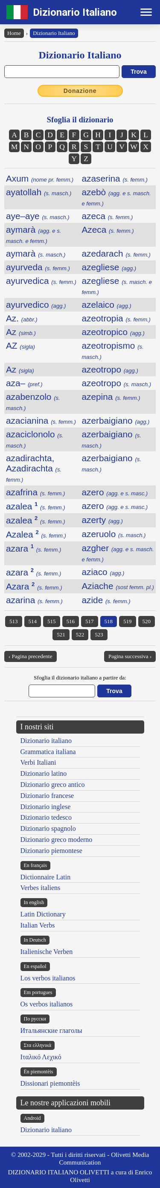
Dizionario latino (43, 773)
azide (106, 600)
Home (14, 33)
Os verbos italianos (46, 1004)
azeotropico (113, 332)
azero (115, 492)
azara (33, 548)
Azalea (36, 534)
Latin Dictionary (43, 914)
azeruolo (114, 534)
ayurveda (38, 267)
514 (33, 621)
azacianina (41, 420)
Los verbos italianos (48, 978)
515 (51, 621)
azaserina (115, 178)
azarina (34, 600)
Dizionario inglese (45, 806)
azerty (102, 520)
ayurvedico (36, 304)
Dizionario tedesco (46, 817)
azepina (111, 397)
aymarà (33, 234)
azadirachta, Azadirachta (33, 468)
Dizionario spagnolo (48, 828)
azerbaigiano (116, 420)
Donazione (80, 90)
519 (127, 621)
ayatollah (38, 192)
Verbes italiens (40, 887)
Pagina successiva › (129, 656)
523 (99, 634)
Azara (34, 586)
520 (147, 621)
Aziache (118, 586)
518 (109, 621)
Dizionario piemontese (51, 850)
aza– (24, 383)
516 (71, 621)
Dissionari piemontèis (50, 1083)
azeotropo (110, 369)
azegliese (109, 267)
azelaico (106, 304)
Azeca (108, 229)
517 (89, 621)
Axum (39, 178)
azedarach (116, 253)
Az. (22, 318)
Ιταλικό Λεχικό (40, 1057)
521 (61, 634)
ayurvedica (41, 281)
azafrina (35, 492)
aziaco (103, 572)
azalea (35, 506)
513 (13, 621)
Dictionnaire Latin (45, 877)
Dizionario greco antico (52, 784)
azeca (107, 216)
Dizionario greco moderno (56, 839)
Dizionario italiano (46, 740)
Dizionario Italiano (75, 12)
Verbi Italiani (38, 762)
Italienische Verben (46, 951)
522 (80, 634)
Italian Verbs (37, 925)
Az (21, 332)
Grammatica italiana (48, 751)
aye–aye (38, 216)
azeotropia (116, 318)
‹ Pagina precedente (30, 656)
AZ (20, 345)
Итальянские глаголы (51, 1030)
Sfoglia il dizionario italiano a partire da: (80, 677)
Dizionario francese (47, 795)
